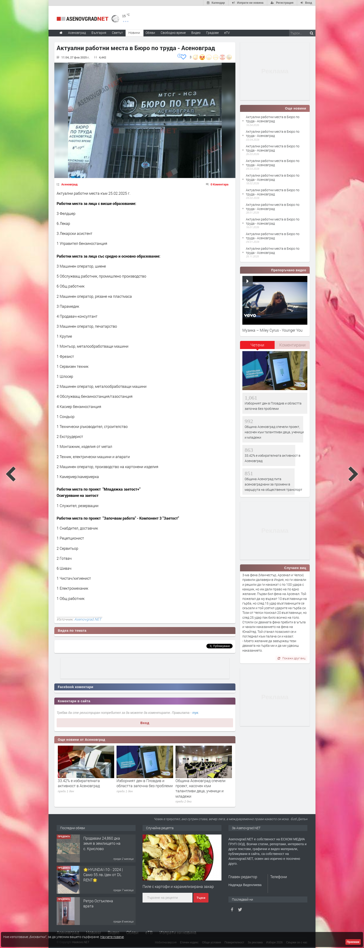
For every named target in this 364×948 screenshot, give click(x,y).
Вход (145, 723)
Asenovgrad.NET (87, 619)
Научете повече (112, 937)
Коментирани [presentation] (292, 345)
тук (195, 713)
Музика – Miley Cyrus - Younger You (272, 330)
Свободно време (173, 32)
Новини (134, 32)
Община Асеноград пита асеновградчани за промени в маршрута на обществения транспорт (273, 484)
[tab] (257, 346)
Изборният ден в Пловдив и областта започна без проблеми (145, 783)
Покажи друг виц (291, 658)
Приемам (353, 942)
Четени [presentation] (257, 345)
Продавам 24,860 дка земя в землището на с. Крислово (101, 843)
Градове (212, 32)
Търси (201, 897)
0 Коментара (219, 184)
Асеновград (69, 184)
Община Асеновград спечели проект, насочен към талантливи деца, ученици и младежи (200, 788)
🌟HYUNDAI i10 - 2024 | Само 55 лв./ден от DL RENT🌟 (103, 874)
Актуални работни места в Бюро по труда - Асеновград (272, 119)
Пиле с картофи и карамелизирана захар (178, 886)
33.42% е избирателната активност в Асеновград (79, 783)
